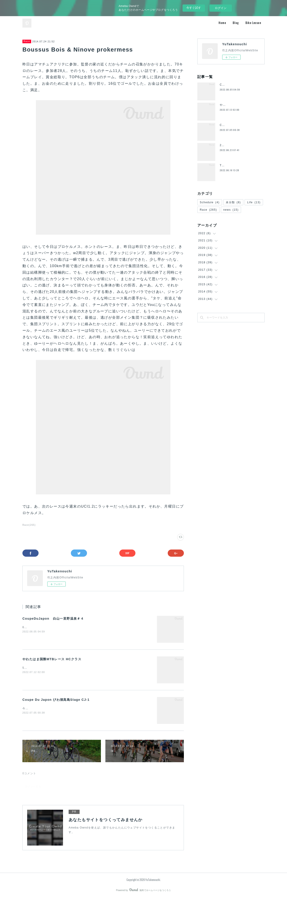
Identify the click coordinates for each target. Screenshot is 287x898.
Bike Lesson (253, 23)
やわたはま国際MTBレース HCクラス (51, 659)
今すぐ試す (193, 7)
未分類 (233, 202)
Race (27, 41)
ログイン (220, 8)
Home (222, 23)
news (231, 209)
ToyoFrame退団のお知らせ (238, 165)
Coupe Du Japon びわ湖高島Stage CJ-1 (55, 699)
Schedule (210, 202)
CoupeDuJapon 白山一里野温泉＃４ (53, 618)
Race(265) (29, 525)
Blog (236, 23)
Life (254, 202)
